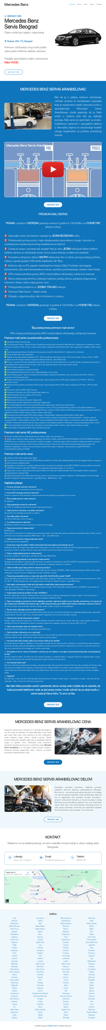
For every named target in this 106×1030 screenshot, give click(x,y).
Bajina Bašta (40, 926)
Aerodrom (40, 918)
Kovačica (91, 950)
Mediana (91, 964)
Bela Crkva (14, 929)
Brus (40, 934)
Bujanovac (66, 934)
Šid (66, 991)
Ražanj (14, 988)
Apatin (40, 921)
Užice (40, 1007)
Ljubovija (14, 961)
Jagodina (91, 945)
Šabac (91, 988)
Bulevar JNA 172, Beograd (18, 41)
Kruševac (91, 953)
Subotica (66, 999)
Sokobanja (66, 993)
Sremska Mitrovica (40, 996)
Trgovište (40, 1004)
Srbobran (14, 996)
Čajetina (14, 937)
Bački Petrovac (14, 926)
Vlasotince (14, 1012)
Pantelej (14, 977)
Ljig (91, 958)
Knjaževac (14, 950)
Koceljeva (40, 950)
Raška (91, 985)
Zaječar (14, 1018)
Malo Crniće (66, 964)
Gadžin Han (40, 942)
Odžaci (91, 972)
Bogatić (14, 931)
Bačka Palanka (66, 923)
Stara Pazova (14, 999)
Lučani (65, 961)
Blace (92, 929)
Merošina (40, 966)
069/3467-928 (12, 16)
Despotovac (66, 939)
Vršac (14, 1015)
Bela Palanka (40, 929)
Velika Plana (14, 1009)
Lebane (40, 958)
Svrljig (40, 1001)
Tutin (91, 1004)
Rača (66, 985)
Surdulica (91, 999)
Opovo (14, 974)
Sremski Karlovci (66, 996)
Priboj (92, 983)
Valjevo (65, 1007)
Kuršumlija (66, 956)
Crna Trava (91, 937)
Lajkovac (92, 956)
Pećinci (65, 977)
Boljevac (66, 931)
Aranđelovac (65, 921)
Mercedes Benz (16, 5)
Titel (91, 1001)
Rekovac (40, 988)
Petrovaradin (14, 980)
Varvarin (91, 1007)
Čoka (66, 937)
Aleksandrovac (66, 918)
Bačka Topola (91, 923)
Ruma (66, 988)
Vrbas (66, 1012)
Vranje (40, 1012)
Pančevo (92, 974)
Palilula (65, 974)
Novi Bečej (92, 969)
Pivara (66, 980)
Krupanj (66, 953)
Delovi (92, 4)
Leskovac (66, 958)
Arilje (91, 921)
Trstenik (66, 1004)
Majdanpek (92, 961)
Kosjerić (66, 950)
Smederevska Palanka (40, 993)
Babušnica (14, 923)
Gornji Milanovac (92, 942)
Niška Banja (14, 969)
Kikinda (40, 948)
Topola (14, 1004)
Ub (14, 1007)
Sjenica (91, 991)
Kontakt (99, 4)
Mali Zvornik (40, 964)
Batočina (66, 926)
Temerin (66, 1001)
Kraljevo (40, 953)
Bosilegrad (14, 934)
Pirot (40, 980)
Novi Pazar (40, 972)
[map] (22, 858)
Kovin (14, 953)
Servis (79, 4)
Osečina (40, 974)
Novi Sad (66, 972)
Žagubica (91, 1015)
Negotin (92, 966)
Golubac (66, 942)
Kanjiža (14, 948)
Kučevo (14, 956)
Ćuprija (40, 939)
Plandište (91, 980)
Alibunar (14, 921)
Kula (40, 956)
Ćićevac (40, 937)
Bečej (91, 926)
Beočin (65, 929)
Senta (40, 991)
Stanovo (92, 996)
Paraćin (40, 977)
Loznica (40, 961)
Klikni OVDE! (11, 62)
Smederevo (14, 993)
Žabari (66, 1015)
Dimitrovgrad (91, 939)
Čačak (91, 934)
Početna (72, 4)
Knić (91, 948)
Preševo (66, 983)
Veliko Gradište (40, 1009)
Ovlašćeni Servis (52, 1026)
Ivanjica (65, 945)
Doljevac (14, 942)
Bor (91, 931)
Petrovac (91, 977)
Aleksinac (91, 918)
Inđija (14, 945)
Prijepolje (14, 985)
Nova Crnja (40, 969)
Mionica (66, 966)
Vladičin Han (65, 1009)
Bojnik (40, 931)
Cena (85, 4)
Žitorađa (66, 1018)
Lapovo (14, 958)
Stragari (40, 999)
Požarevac (14, 983)
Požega (40, 983)
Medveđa (14, 966)
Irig (40, 945)
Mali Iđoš (14, 964)
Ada (14, 918)
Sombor (92, 993)
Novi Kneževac (14, 972)
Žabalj (40, 1015)
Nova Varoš (66, 969)
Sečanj (14, 991)
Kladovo (66, 948)
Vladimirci (91, 1009)
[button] (7, 116)
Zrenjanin (91, 1018)
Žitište (40, 1018)
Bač (40, 923)
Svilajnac (14, 1001)
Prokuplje (40, 985)
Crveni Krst (14, 939)
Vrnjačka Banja (91, 1012)
